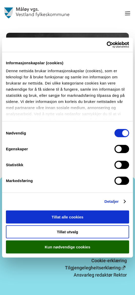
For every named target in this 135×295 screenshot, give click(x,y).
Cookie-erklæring (109, 260)
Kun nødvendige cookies (67, 247)
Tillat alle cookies (67, 217)
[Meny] (127, 14)
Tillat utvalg (67, 232)
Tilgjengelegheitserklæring (93, 267)
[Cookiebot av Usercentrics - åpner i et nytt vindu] (106, 44)
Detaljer (111, 201)
